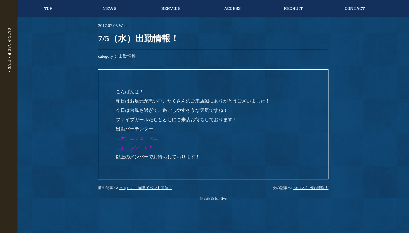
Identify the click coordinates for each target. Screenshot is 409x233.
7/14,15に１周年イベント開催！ (145, 188)
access (232, 8)
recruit (293, 8)
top (48, 8)
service (171, 8)
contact (355, 8)
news (109, 8)
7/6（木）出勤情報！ (310, 188)
